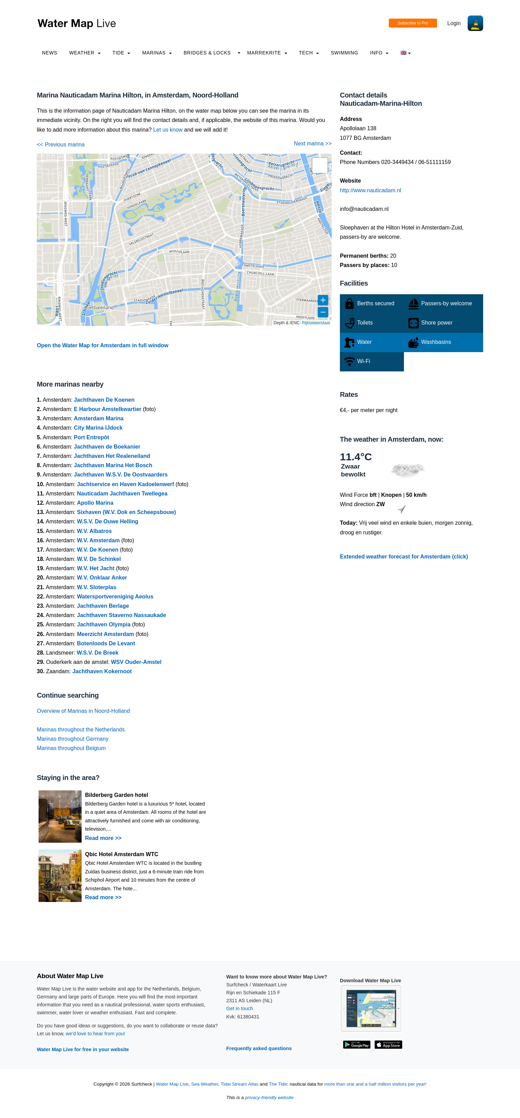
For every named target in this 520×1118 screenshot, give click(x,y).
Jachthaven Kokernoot (102, 671)
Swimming (344, 52)
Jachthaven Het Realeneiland (112, 456)
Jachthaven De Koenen (104, 400)
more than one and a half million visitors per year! (375, 1084)
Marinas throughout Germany (72, 739)
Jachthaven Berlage (103, 606)
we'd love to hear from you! (95, 1033)
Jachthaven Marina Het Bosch (113, 465)
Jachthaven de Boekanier (107, 447)
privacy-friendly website (269, 1097)
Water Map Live (172, 1084)
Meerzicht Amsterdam (105, 634)
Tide (121, 52)
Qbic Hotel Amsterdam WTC (121, 854)
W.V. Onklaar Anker (102, 578)
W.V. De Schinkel (99, 559)
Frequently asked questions (259, 1048)
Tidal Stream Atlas (240, 1084)
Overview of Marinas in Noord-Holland (83, 711)
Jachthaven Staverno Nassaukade (121, 615)
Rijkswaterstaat (316, 322)
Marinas (157, 52)
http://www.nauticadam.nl (370, 190)
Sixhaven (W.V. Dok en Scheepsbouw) (126, 512)
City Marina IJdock (98, 428)
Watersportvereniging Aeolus (115, 596)
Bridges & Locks (207, 52)
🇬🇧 (406, 52)
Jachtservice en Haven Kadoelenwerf (125, 484)
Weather (85, 52)
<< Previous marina (61, 144)
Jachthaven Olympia (104, 624)
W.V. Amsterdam (98, 540)
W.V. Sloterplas (96, 587)
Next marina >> (313, 143)
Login (454, 23)
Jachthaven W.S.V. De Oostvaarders (121, 475)
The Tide (278, 1084)
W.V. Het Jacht (96, 568)
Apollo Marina (95, 503)
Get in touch (239, 1008)
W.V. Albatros (94, 531)
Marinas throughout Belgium (71, 748)
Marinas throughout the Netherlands (81, 729)
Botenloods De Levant (106, 643)
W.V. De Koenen (97, 550)
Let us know (168, 130)
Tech (309, 52)
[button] (319, 165)
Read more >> (103, 838)
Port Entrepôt (91, 437)
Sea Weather (204, 1084)
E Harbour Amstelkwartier (108, 409)
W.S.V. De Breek (97, 653)
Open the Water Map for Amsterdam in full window (102, 345)
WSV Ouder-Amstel (136, 662)
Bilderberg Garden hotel (116, 795)
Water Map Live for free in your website (83, 1049)
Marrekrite (267, 52)
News (50, 52)
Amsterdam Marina (99, 418)
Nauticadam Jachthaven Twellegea (122, 493)
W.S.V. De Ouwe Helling (107, 521)
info (379, 52)
